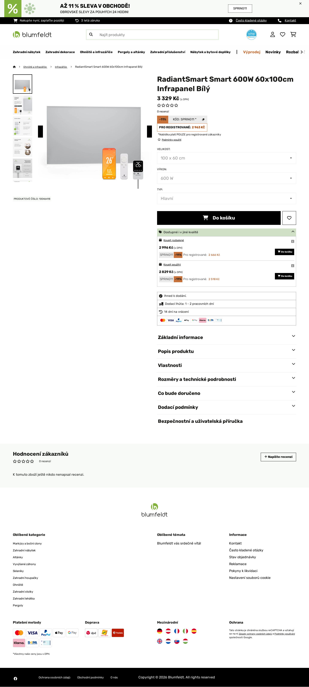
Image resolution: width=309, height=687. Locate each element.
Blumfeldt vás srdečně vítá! (179, 543)
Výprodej (292, 52)
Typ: (160, 189)
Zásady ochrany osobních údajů (257, 633)
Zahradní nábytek (27, 550)
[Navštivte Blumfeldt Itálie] (185, 631)
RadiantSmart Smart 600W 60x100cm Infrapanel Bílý (114, 67)
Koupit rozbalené (176, 240)
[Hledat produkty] (152, 34)
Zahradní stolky (25, 592)
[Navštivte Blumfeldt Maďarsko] (185, 641)
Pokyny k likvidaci (243, 571)
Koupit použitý (174, 265)
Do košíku (219, 218)
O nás (128, 677)
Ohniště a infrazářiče (37, 67)
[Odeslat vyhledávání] (91, 34)
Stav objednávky (242, 557)
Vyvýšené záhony (27, 564)
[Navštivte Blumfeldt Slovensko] (176, 641)
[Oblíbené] (282, 34)
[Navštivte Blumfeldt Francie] (176, 631)
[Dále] (301, 52)
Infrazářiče (66, 67)
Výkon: (162, 169)
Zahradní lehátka (26, 599)
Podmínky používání (240, 637)
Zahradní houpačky (28, 578)
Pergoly (19, 605)
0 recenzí (163, 111)
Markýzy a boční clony (30, 543)
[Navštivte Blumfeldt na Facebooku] (15, 679)
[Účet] (272, 34)
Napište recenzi (275, 457)
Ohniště (19, 585)
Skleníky (19, 571)
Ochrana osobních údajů (58, 677)
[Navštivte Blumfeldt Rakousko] (168, 631)
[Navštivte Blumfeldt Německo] (159, 631)
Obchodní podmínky (101, 677)
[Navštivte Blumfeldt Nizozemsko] (168, 641)
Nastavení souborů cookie (250, 578)
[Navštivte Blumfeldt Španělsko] (194, 631)
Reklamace (238, 564)
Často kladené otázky (251, 20)
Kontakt (290, 20)
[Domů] (18, 67)
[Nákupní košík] (293, 34)
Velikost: (163, 149)
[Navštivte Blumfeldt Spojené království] (159, 641)
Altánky (19, 557)
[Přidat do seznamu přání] (289, 218)
